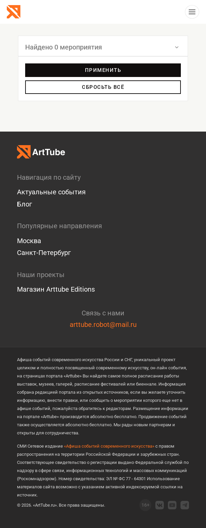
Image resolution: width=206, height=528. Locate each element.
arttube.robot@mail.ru (103, 324)
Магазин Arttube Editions (56, 289)
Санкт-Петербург (44, 253)
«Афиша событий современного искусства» (109, 446)
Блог (24, 204)
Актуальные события (51, 192)
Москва (29, 241)
